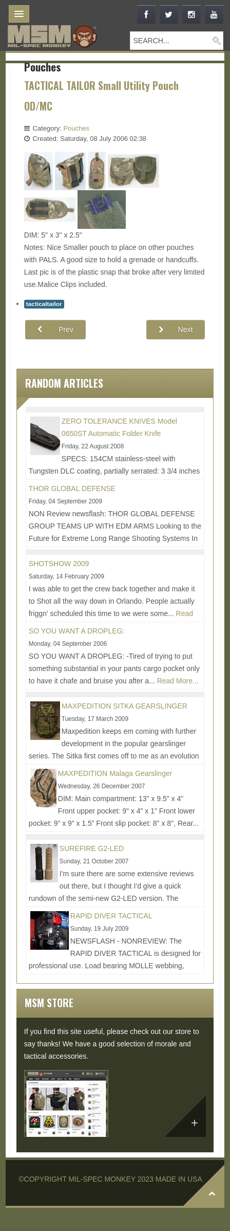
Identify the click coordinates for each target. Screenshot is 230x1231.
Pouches (76, 128)
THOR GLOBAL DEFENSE (72, 488)
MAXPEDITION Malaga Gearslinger (115, 773)
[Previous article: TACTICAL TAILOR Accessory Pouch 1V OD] (55, 329)
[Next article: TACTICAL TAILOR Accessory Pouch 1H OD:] (175, 329)
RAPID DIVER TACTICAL (111, 916)
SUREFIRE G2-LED (92, 848)
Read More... (178, 681)
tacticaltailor (44, 303)
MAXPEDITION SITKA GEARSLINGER (124, 706)
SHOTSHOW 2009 (59, 563)
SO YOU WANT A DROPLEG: (76, 631)
